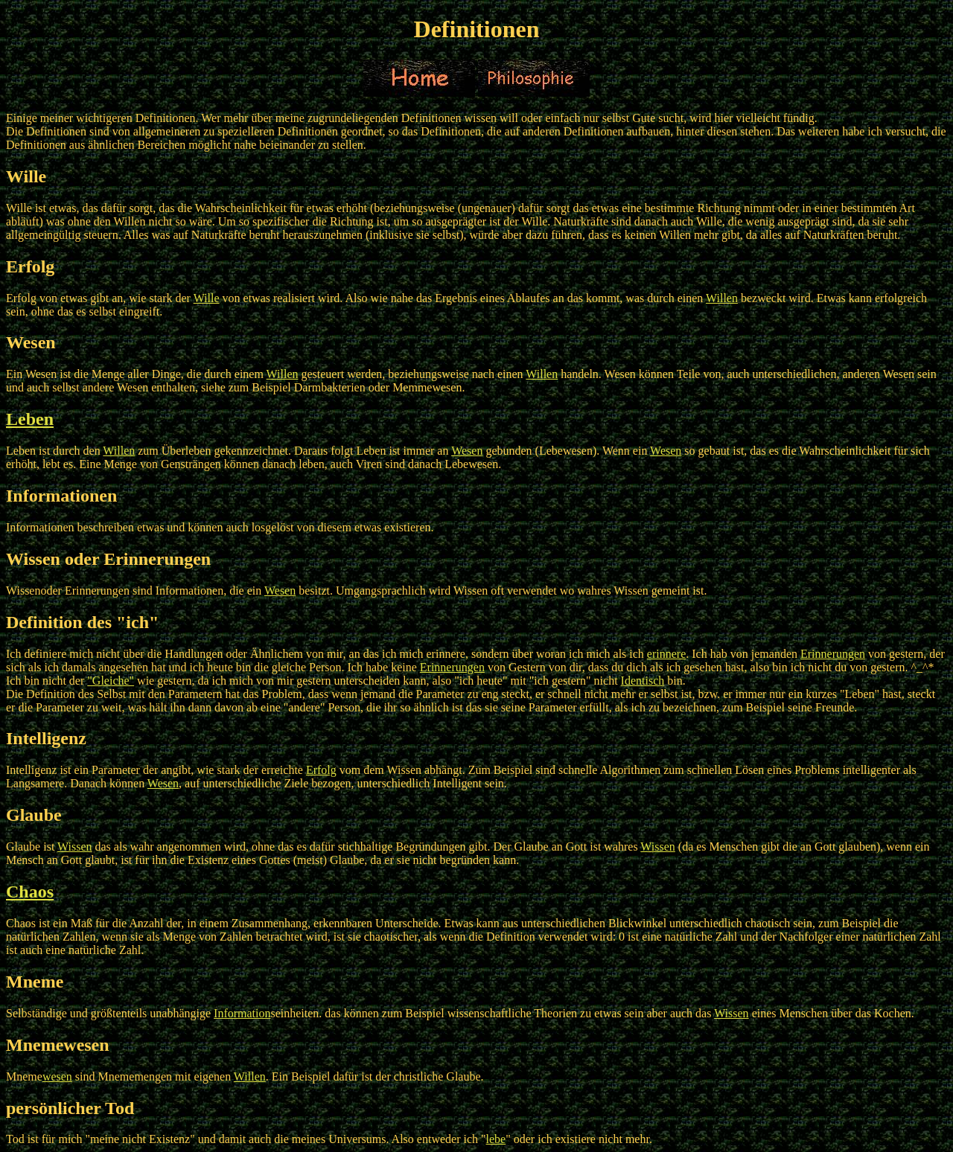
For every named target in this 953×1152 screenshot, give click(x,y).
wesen (57, 1076)
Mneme (34, 981)
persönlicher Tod (70, 1108)
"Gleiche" (110, 680)
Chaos (30, 891)
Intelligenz (46, 738)
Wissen (74, 846)
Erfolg (30, 266)
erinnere (666, 653)
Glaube (34, 815)
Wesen (31, 342)
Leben (30, 419)
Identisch (643, 680)
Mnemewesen (57, 1045)
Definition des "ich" (82, 622)
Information (242, 1013)
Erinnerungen (832, 653)
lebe (496, 1139)
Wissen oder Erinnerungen (108, 559)
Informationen (61, 495)
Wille (26, 176)
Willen (722, 298)
